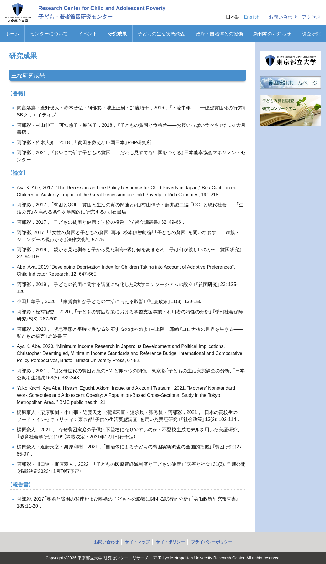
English (251, 16)
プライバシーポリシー (211, 542)
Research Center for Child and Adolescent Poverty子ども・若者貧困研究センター (101, 12)
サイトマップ (137, 542)
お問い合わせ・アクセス (295, 16)
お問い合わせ (106, 542)
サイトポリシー (170, 542)
